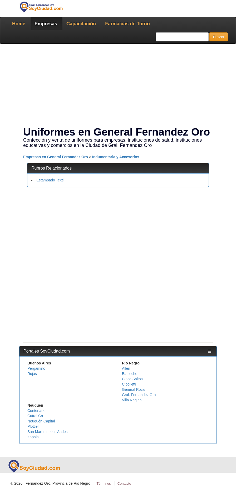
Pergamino (36, 368)
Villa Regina (131, 400)
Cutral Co (35, 416)
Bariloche (129, 374)
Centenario (36, 410)
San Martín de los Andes (47, 432)
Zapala (33, 437)
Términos (104, 483)
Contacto (124, 483)
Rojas (32, 374)
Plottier (33, 426)
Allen (126, 368)
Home (18, 23)
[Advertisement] (118, 86)
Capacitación (81, 23)
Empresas (46, 23)
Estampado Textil (50, 180)
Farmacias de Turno (127, 23)
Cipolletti (129, 384)
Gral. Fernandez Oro (139, 395)
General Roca (133, 389)
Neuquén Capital (41, 421)
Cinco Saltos (132, 379)
